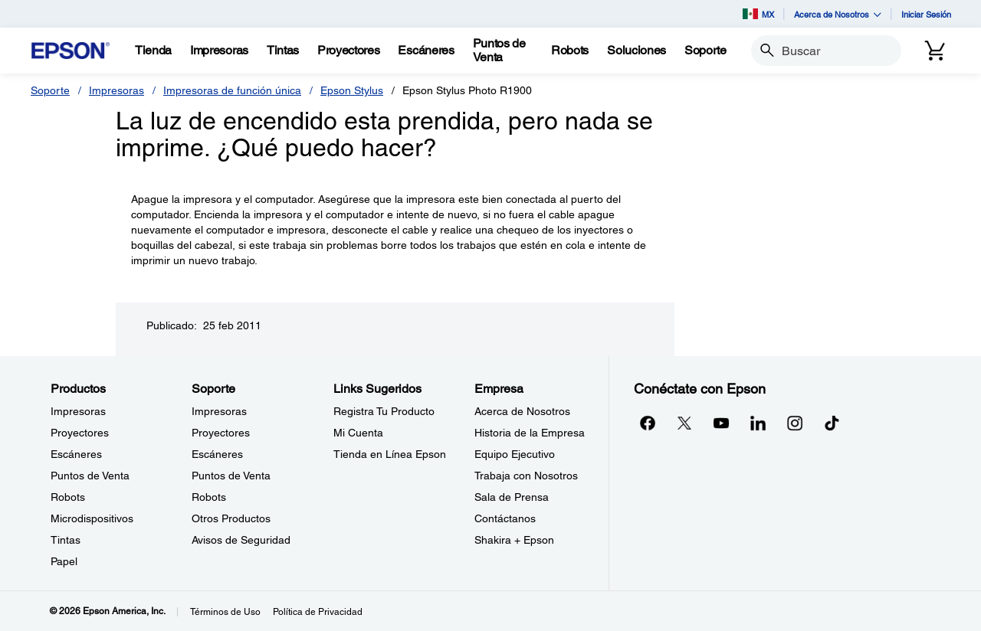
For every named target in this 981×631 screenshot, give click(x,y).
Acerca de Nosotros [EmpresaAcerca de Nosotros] (522, 411)
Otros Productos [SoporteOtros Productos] (231, 518)
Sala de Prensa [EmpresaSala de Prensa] (511, 497)
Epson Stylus (351, 90)
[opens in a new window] (831, 422)
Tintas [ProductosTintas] (65, 540)
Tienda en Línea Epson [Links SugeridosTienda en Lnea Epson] (389, 454)
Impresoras (116, 90)
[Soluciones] (636, 51)
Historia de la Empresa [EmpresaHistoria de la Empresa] (529, 433)
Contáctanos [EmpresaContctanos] (505, 518)
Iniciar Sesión (926, 14)
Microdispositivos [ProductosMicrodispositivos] (92, 518)
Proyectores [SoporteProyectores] (221, 433)
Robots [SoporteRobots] (209, 497)
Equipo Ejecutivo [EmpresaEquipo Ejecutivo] (514, 454)
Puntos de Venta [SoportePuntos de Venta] (231, 475)
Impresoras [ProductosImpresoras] (78, 411)
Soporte (50, 90)
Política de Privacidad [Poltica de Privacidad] (318, 611)
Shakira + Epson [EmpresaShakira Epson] (514, 540)
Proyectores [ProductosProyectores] (80, 433)
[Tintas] (283, 51)
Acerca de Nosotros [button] (837, 14)
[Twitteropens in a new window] (684, 422)
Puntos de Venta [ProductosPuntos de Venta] (90, 475)
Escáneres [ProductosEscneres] (76, 454)
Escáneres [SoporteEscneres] (217, 454)
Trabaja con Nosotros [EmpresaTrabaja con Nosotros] (526, 475)
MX (758, 13)
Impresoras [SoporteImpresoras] (219, 411)
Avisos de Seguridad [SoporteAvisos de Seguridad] (241, 540)
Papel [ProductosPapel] (64, 561)
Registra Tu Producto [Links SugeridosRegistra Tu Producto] (384, 411)
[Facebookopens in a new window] (647, 422)
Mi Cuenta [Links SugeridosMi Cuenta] (358, 433)
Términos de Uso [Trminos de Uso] (225, 611)
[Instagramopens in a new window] (795, 422)
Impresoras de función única (232, 90)
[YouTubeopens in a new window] (721, 422)
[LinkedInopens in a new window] (758, 422)
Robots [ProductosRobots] (68, 497)
